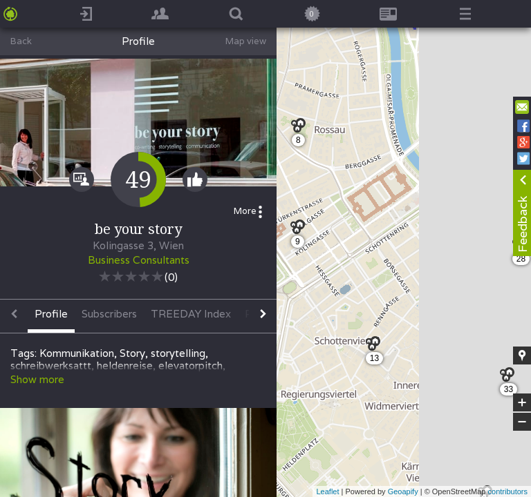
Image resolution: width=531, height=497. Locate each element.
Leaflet (327, 491)
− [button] (522, 422)
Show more (37, 379)
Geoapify (403, 491)
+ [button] (522, 402)
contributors (508, 491)
